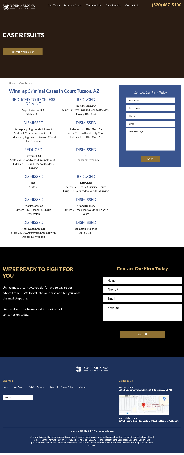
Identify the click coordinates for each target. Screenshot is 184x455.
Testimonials (93, 5)
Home (12, 83)
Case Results (113, 5)
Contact (82, 389)
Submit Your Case (23, 52)
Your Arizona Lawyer (19, 5)
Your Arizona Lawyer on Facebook (81, 399)
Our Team (54, 5)
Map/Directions (144, 407)
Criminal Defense (36, 389)
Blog (52, 389)
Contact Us (132, 5)
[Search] (18, 399)
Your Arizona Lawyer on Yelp (89, 399)
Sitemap (8, 383)
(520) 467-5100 (166, 4)
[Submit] (36, 399)
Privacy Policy (67, 389)
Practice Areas (73, 5)
